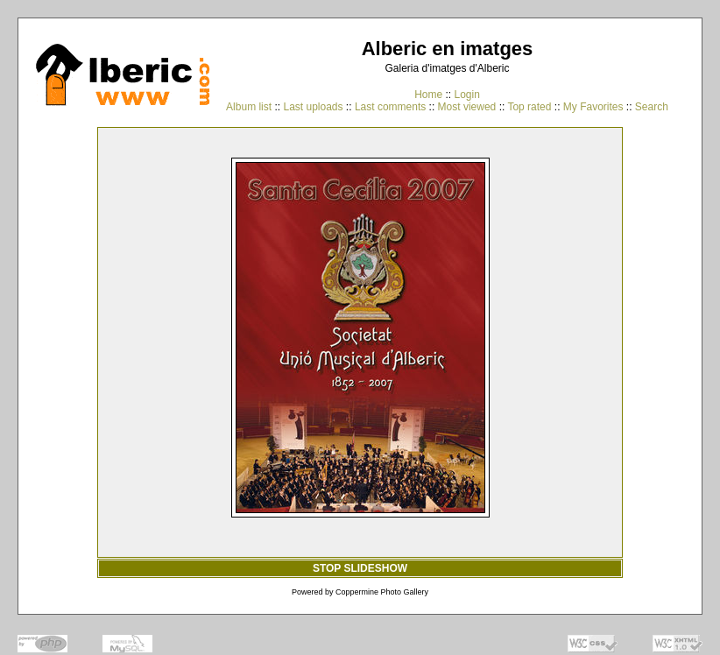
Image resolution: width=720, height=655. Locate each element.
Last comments (390, 107)
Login (466, 94)
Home (428, 94)
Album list (249, 107)
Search (651, 107)
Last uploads (312, 107)
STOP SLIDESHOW (360, 568)
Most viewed (467, 107)
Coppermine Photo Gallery (381, 592)
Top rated (529, 107)
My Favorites (593, 107)
